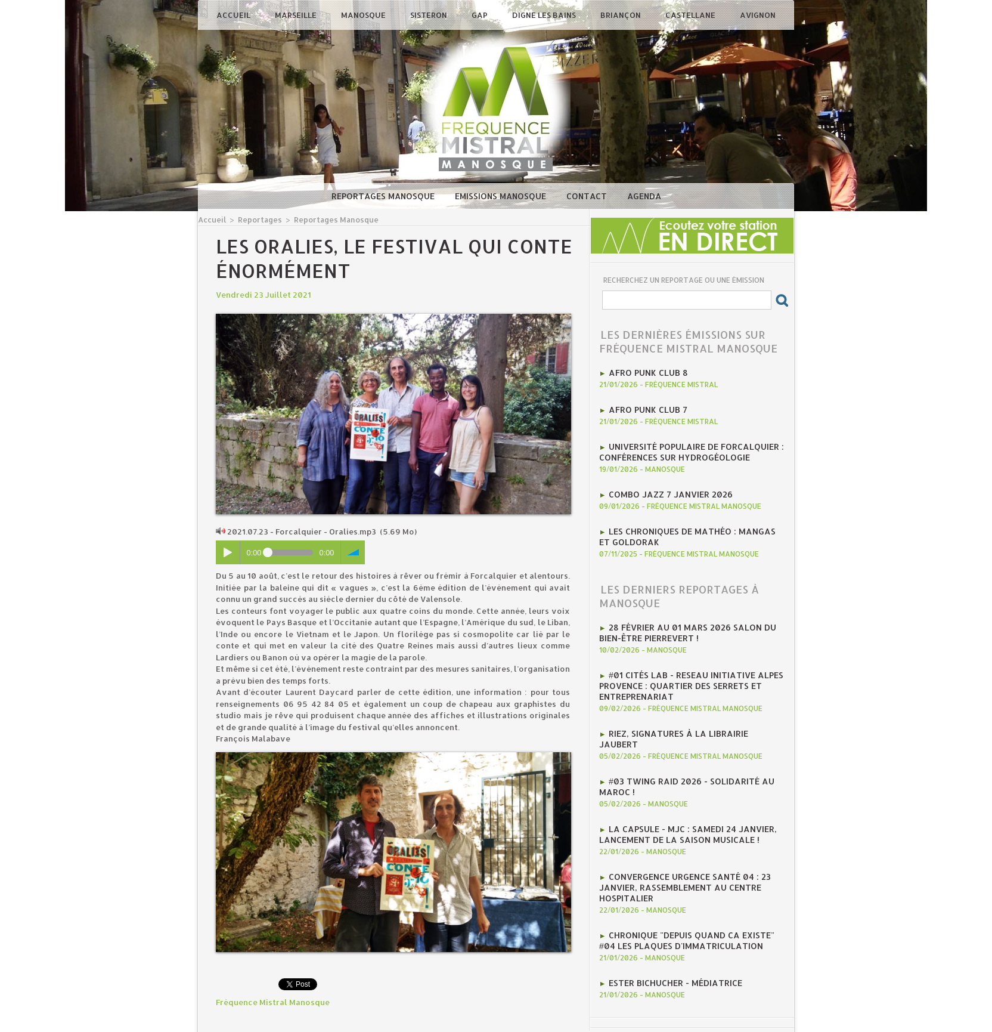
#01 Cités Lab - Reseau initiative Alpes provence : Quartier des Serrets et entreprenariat (684, 673)
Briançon (621, 15)
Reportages (257, 219)
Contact (587, 196)
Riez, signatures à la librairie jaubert (691, 718)
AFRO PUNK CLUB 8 (645, 371)
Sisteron (429, 15)
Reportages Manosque (384, 196)
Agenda (644, 196)
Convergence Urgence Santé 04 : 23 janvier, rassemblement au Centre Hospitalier (679, 854)
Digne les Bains (545, 15)
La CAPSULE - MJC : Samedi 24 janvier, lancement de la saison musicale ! (681, 804)
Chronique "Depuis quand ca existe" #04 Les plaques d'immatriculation (690, 904)
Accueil (234, 15)
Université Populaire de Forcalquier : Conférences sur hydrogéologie (685, 448)
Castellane (691, 15)
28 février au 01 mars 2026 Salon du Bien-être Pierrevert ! (680, 622)
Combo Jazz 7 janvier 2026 (665, 488)
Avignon (758, 15)
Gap (480, 15)
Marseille (296, 15)
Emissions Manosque (501, 196)
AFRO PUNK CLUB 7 (645, 407)
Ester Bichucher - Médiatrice (671, 945)
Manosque (364, 15)
